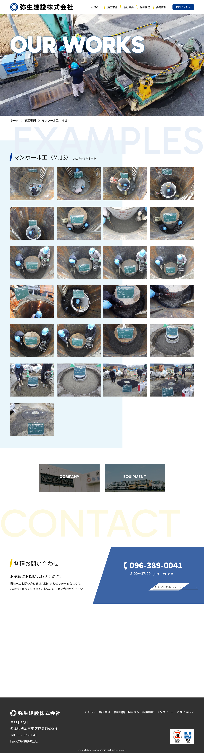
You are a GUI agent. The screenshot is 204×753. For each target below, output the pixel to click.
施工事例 (112, 7)
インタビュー (165, 712)
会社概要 (129, 7)
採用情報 (161, 7)
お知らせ (96, 7)
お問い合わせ (183, 7)
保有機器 (145, 7)
